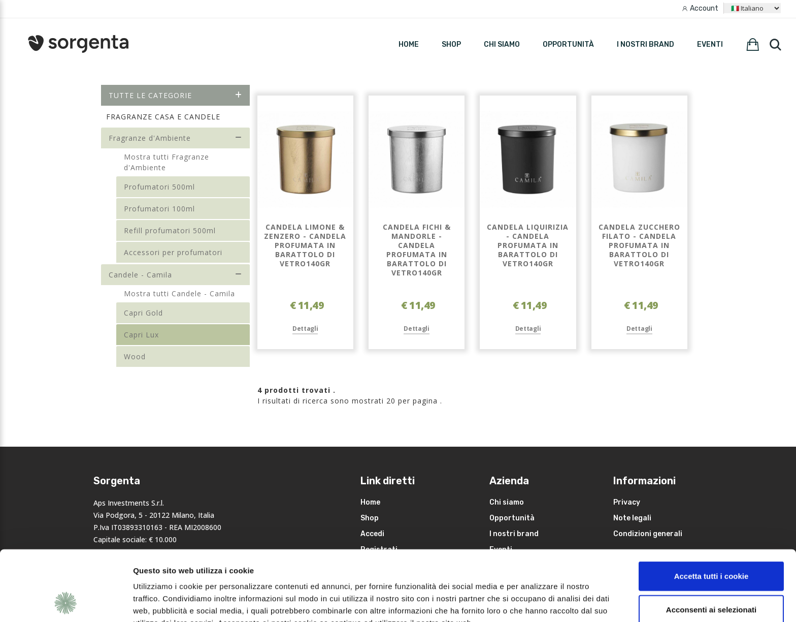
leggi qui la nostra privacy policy (196, 569)
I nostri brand (645, 44)
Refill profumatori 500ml (170, 230)
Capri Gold (143, 313)
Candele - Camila (175, 274)
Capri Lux (141, 334)
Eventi (710, 44)
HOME (409, 44)
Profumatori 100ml (159, 208)
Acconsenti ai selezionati (711, 543)
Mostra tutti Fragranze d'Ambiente (166, 162)
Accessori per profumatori (173, 252)
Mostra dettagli (539, 602)
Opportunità (568, 44)
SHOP (451, 44)
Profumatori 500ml (159, 187)
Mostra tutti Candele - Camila (179, 293)
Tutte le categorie (175, 95)
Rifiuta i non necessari (711, 576)
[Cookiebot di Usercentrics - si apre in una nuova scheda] (65, 602)
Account (704, 8)
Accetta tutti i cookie (711, 510)
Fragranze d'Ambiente (175, 138)
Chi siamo (502, 44)
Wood (135, 356)
